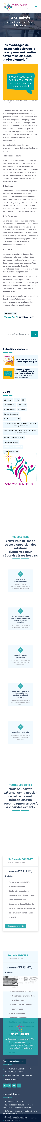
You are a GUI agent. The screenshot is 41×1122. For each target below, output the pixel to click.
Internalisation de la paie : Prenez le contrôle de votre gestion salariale (20, 465)
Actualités (24, 22)
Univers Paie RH (11, 317)
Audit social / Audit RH (12, 459)
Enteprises (22, 449)
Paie (17, 440)
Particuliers (22, 445)
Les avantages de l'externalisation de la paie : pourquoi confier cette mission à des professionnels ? (24, 393)
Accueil (11, 22)
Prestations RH (9, 449)
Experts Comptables (11, 454)
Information (20, 25)
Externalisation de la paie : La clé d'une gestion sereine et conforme (20, 472)
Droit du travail (9, 445)
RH (23, 440)
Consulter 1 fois (10, 313)
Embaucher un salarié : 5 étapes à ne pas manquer (25, 380)
